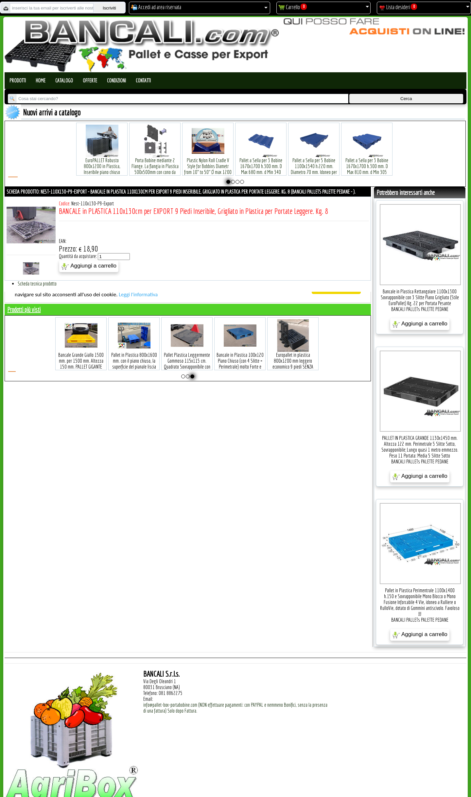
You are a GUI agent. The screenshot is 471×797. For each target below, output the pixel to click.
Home (40, 80)
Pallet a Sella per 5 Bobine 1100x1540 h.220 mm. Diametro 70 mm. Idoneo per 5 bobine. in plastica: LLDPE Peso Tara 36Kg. (314, 162)
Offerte (90, 80)
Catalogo (64, 80)
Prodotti (17, 80)
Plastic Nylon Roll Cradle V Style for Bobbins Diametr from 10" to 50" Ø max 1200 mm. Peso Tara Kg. (208, 159)
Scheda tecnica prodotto (37, 283)
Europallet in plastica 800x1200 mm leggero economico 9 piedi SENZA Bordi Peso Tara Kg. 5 (292, 353)
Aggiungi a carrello (88, 266)
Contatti (143, 80)
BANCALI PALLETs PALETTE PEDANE (419, 309)
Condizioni (116, 80)
